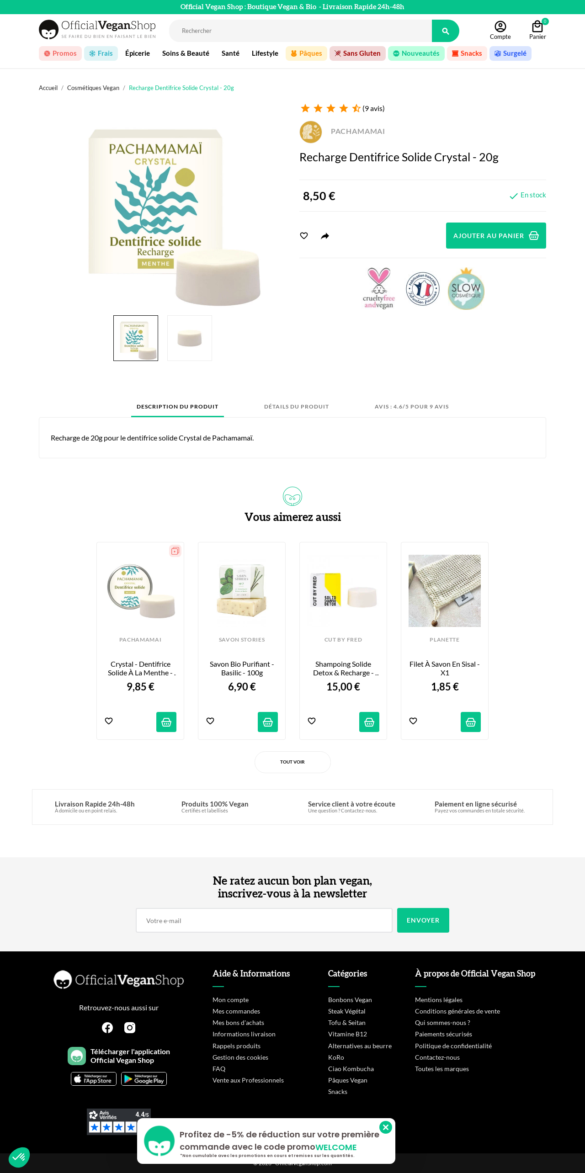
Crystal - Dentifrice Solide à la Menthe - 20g (141, 668)
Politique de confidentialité (453, 1046)
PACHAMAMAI (342, 131)
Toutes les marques (442, 1068)
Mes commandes (236, 1011)
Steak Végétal (347, 1011)
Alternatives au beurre (360, 1046)
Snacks (337, 1091)
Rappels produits (237, 1046)
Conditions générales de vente (457, 1011)
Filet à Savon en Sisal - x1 (445, 668)
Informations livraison (244, 1034)
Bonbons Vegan (350, 999)
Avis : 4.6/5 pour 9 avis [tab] (412, 406)
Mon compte (231, 999)
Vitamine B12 (347, 1034)
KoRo (336, 1057)
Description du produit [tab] (177, 406)
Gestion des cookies (240, 1057)
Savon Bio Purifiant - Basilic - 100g (243, 668)
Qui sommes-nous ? (442, 1022)
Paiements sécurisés (443, 1034)
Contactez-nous (437, 1057)
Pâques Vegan (347, 1080)
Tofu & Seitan (347, 1022)
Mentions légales (439, 999)
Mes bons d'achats (238, 1022)
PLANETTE (444, 640)
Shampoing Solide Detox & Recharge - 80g (344, 668)
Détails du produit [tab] (296, 406)
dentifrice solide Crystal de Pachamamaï (189, 437)
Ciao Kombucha (351, 1068)
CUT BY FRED (343, 640)
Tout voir (292, 761)
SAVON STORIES (242, 640)
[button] (19, 1157)
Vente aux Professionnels (248, 1080)
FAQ (219, 1068)
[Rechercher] (300, 31)
